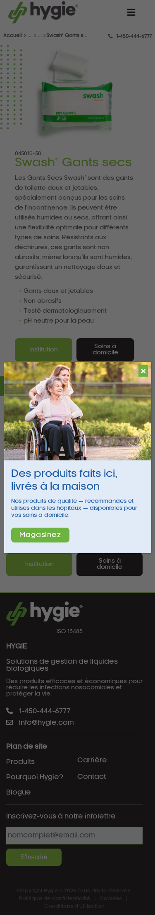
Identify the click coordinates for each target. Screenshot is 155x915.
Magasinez (40, 535)
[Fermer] (143, 371)
